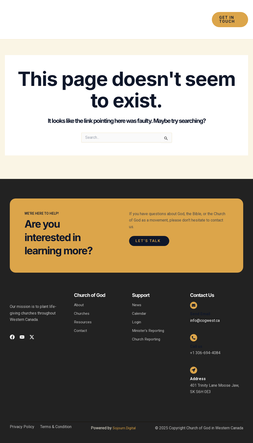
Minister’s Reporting (149, 323)
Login (137, 315)
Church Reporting (146, 332)
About (79, 297)
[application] (158, 10)
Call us (196, 344)
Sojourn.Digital (124, 428)
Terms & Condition (56, 427)
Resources (83, 315)
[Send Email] (195, 299)
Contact (80, 323)
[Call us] (195, 334)
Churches (82, 306)
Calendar (139, 306)
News (137, 297)
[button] (228, 19)
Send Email (200, 308)
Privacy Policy (22, 427)
